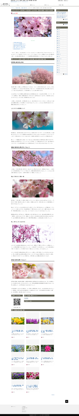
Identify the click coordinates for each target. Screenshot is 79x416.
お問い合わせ (24, 411)
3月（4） (58, 49)
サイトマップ (24, 410)
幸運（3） (58, 69)
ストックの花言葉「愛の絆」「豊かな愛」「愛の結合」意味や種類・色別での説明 (32, 331)
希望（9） (58, 29)
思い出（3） (59, 63)
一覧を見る (52, 394)
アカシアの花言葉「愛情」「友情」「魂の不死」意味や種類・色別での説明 (32, 358)
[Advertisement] (5, 42)
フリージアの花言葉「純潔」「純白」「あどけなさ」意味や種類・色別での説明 (18, 331)
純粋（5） (58, 38)
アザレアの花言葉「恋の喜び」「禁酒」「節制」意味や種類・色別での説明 (47, 358)
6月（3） (58, 65)
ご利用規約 (23, 406)
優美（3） (58, 72)
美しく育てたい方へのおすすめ (19, 47)
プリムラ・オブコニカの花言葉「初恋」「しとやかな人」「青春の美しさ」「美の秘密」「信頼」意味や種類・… (32, 386)
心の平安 (26, 298)
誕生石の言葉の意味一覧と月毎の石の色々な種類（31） (62, 17)
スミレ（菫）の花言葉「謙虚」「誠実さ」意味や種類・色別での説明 (18, 385)
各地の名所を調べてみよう (19, 48)
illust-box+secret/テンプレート (16, 1)
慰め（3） (58, 56)
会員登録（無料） (60, 0)
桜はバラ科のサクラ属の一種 (19, 46)
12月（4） (58, 45)
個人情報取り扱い (25, 407)
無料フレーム (13, 406)
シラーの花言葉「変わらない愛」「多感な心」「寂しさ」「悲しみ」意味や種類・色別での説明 (18, 358)
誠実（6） (58, 36)
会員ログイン (66, 0)
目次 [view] (33, 40)
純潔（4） (58, 47)
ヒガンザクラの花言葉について (19, 43)
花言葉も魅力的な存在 (18, 42)
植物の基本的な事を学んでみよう (20, 45)
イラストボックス (25, 1)
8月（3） (58, 67)
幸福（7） (58, 31)
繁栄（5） (58, 40)
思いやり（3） (59, 58)
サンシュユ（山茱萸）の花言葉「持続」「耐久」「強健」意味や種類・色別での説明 (47, 331)
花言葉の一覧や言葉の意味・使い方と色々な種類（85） (62, 13)
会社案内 (23, 409)
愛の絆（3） (59, 54)
